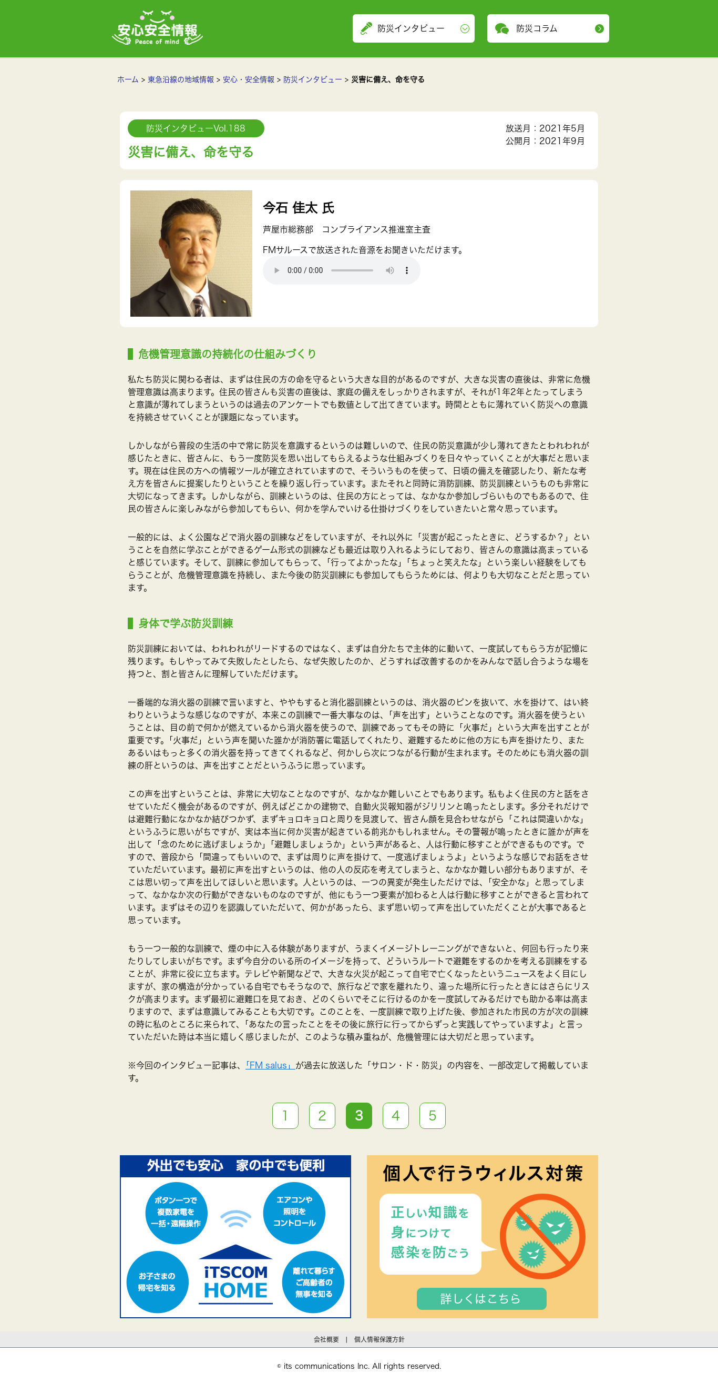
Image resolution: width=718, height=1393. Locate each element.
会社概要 (326, 1339)
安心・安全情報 (248, 79)
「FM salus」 (270, 1065)
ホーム (128, 79)
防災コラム (537, 28)
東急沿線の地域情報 (181, 79)
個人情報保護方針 (379, 1339)
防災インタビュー (312, 79)
